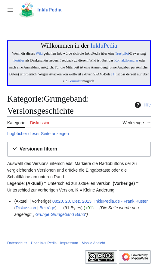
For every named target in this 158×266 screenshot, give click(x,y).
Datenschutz (17, 243)
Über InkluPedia (44, 243)
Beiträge (47, 207)
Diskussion (26, 207)
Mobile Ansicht (93, 243)
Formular (75, 81)
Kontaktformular (126, 60)
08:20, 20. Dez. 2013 (71, 201)
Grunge (42, 214)
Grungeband (62, 214)
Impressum (69, 243)
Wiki (39, 53)
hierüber (18, 60)
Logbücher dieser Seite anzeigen (38, 133)
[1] (113, 74)
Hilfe (142, 105)
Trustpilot (122, 53)
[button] (79, 149)
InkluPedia (103, 45)
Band (80, 214)
